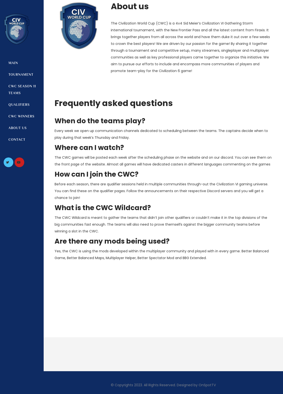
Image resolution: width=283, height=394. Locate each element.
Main (13, 63)
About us (17, 128)
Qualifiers (19, 105)
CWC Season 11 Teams (22, 89)
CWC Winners (21, 116)
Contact (16, 139)
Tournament (20, 74)
